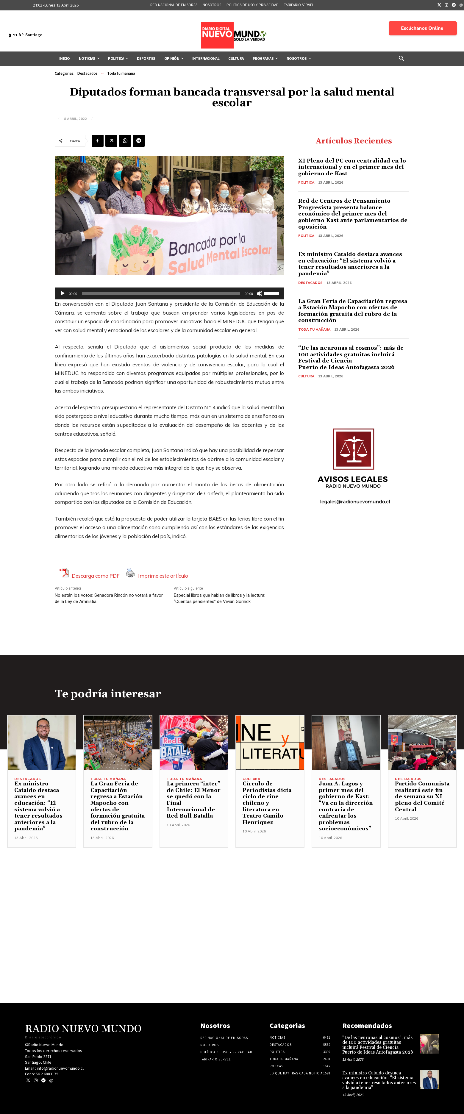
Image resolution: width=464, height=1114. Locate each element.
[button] (401, 58)
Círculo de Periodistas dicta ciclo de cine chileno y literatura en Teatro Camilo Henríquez (267, 803)
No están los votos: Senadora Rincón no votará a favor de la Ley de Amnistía (109, 598)
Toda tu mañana (121, 73)
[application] (169, 293)
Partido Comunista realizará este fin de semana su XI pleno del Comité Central (422, 796)
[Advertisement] (232, 889)
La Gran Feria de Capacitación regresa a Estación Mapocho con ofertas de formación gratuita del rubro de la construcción (352, 311)
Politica (306, 182)
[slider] (161, 293)
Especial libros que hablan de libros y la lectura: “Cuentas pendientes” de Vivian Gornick (219, 598)
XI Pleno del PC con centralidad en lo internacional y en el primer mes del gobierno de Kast (352, 167)
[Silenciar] (260, 293)
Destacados (87, 73)
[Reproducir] (62, 293)
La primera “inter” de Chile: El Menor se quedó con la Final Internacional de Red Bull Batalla (194, 799)
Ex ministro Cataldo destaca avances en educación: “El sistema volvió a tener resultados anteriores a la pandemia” (350, 264)
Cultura (306, 376)
